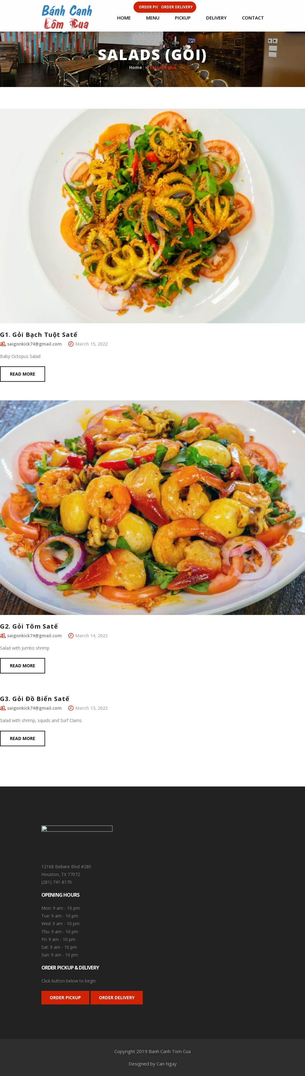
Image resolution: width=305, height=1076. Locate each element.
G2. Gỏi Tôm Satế (29, 626)
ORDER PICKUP (65, 997)
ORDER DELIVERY (116, 997)
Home (135, 67)
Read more (22, 374)
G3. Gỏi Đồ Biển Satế (35, 699)
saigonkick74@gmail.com (34, 344)
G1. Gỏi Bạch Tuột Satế (39, 334)
